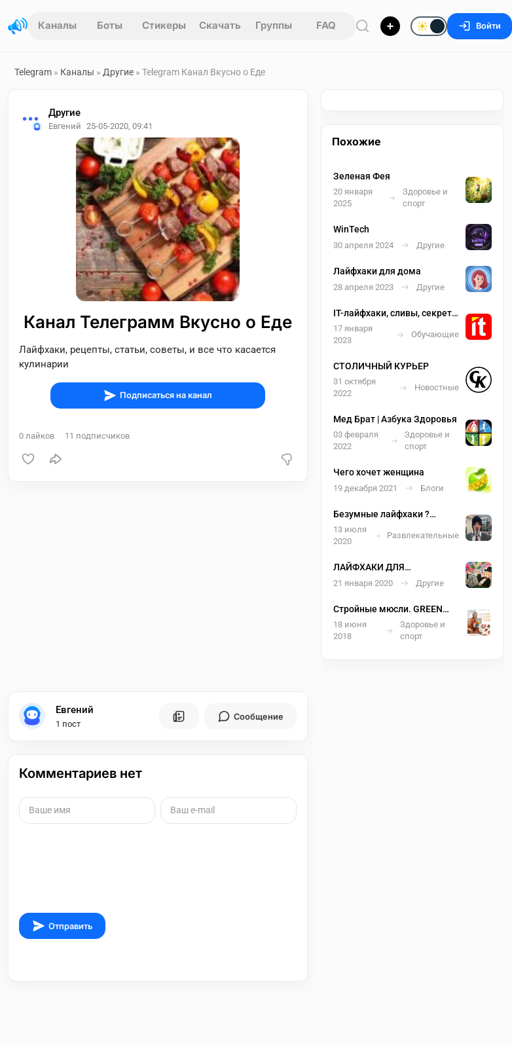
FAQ (326, 25)
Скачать (220, 25)
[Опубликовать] (390, 26)
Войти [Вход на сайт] (479, 26)
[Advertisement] (155, 586)
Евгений (75, 710)
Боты (109, 25)
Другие (118, 72)
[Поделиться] (55, 459)
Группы (273, 25)
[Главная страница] (17, 26)
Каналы (57, 25)
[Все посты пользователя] (178, 716)
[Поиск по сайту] (363, 25)
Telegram (33, 72)
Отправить (62, 925)
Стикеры (164, 25)
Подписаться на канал (157, 395)
